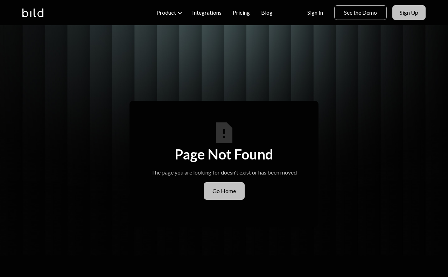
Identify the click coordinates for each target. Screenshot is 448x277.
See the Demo (360, 12)
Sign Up (409, 12)
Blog (267, 12)
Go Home (224, 190)
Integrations (207, 12)
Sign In (315, 12)
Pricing (241, 12)
